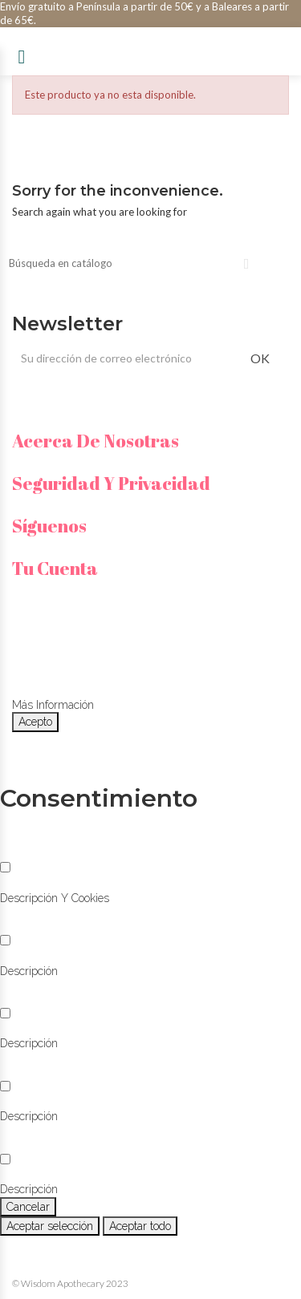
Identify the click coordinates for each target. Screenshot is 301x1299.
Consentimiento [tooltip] (98, 798)
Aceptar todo (140, 1226)
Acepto (35, 721)
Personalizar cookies (148, 704)
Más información (53, 704)
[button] (54, 898)
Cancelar (28, 1206)
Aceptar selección (49, 1226)
